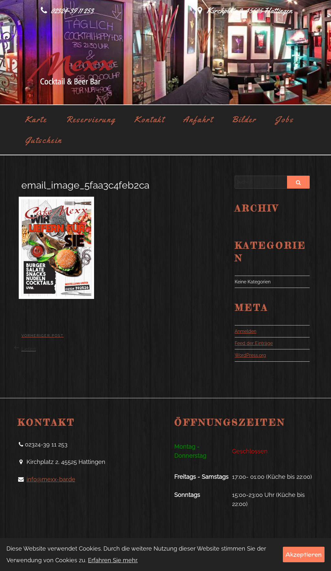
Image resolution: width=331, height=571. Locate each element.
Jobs (284, 119)
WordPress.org (250, 355)
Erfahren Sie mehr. (113, 560)
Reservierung (91, 119)
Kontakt (149, 119)
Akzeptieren (304, 554)
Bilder (244, 119)
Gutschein (43, 140)
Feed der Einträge (254, 343)
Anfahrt (198, 119)
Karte (36, 119)
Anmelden (245, 331)
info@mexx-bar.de (51, 479)
